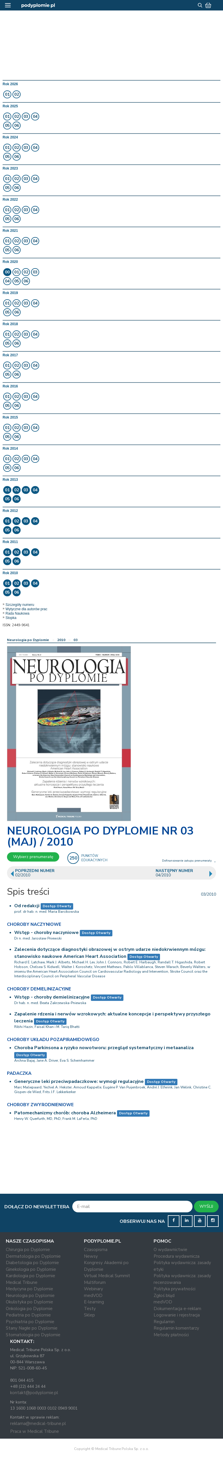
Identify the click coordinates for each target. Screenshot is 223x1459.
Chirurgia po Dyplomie (28, 1249)
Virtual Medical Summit (107, 1276)
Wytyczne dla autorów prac (26, 609)
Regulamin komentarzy (176, 1328)
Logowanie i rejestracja (177, 1315)
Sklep (89, 1315)
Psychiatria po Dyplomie (30, 1322)
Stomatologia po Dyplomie (33, 1335)
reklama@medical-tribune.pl (38, 1423)
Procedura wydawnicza (176, 1256)
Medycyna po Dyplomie (29, 1289)
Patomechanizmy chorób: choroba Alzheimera (65, 1113)
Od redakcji (26, 906)
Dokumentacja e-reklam (177, 1309)
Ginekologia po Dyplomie (31, 1269)
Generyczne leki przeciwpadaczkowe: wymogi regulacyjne (79, 1081)
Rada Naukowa (17, 613)
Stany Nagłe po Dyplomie (31, 1328)
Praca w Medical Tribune (34, 1431)
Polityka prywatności (174, 1289)
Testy (90, 1309)
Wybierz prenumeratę (33, 857)
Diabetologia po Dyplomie (32, 1263)
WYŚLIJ (206, 1206)
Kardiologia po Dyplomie (30, 1276)
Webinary (93, 1289)
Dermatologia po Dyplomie (33, 1256)
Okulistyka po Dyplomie (29, 1302)
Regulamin (164, 1322)
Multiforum (95, 1282)
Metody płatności (171, 1335)
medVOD (93, 1295)
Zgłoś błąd (164, 1295)
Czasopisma (95, 1249)
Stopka (11, 618)
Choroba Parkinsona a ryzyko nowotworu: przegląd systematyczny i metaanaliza (104, 1048)
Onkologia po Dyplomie (29, 1309)
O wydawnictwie (170, 1249)
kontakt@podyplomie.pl (34, 1393)
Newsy (91, 1256)
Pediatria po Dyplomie (28, 1315)
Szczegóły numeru (20, 605)
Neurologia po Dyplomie (28, 640)
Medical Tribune (21, 1282)
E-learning (94, 1302)
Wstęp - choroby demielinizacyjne (52, 997)
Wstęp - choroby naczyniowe (46, 932)
